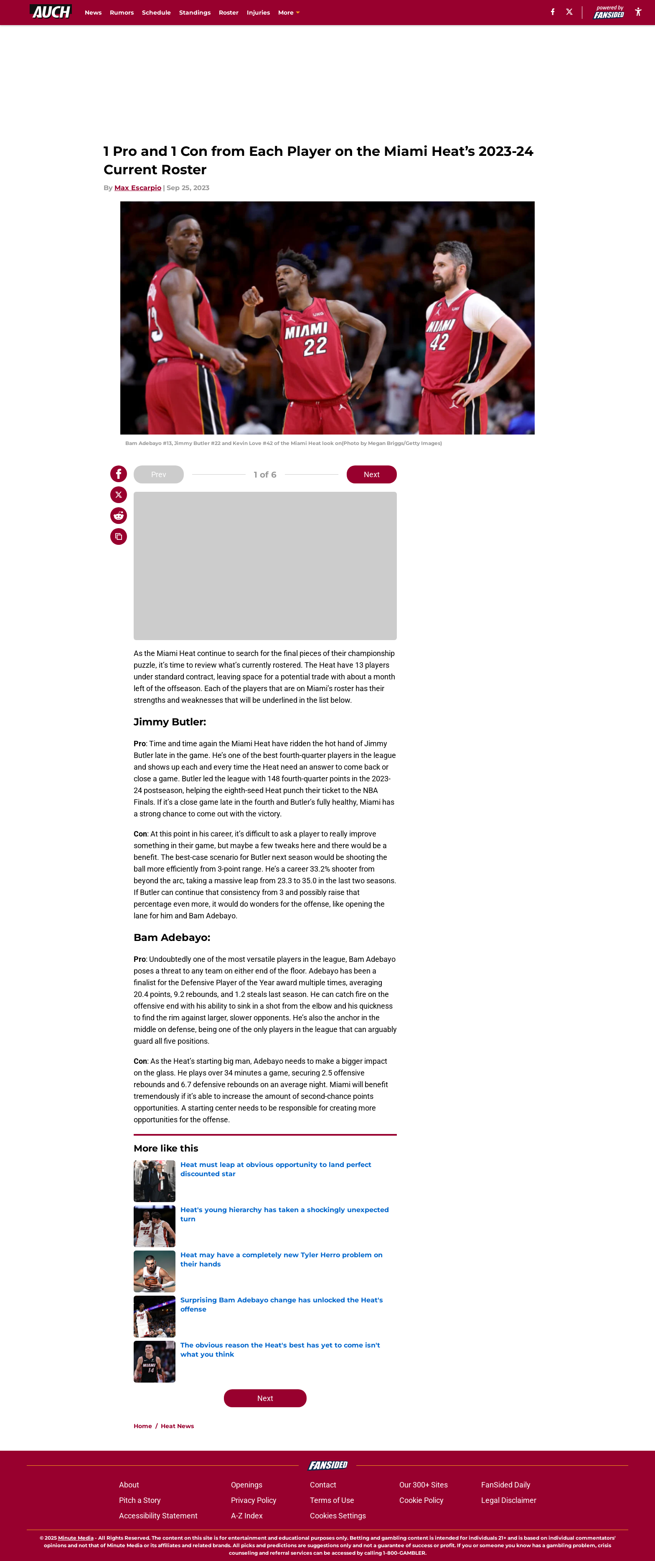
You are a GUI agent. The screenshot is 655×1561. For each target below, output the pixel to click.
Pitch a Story (140, 1500)
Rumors (122, 12)
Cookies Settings (338, 1515)
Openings (246, 1484)
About (129, 1484)
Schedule (156, 12)
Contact (323, 1484)
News (93, 12)
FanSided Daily (506, 1484)
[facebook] (552, 11)
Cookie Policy (421, 1500)
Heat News (177, 1426)
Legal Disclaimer (508, 1500)
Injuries (258, 12)
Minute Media (76, 1538)
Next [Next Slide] (372, 474)
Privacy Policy (254, 1500)
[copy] (118, 536)
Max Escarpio (137, 188)
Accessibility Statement (158, 1515)
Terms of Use (332, 1500)
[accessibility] (638, 11)
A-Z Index (247, 1515)
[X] (568, 11)
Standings (195, 12)
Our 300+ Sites (423, 1484)
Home (143, 1426)
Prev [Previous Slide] (158, 474)
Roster (229, 12)
